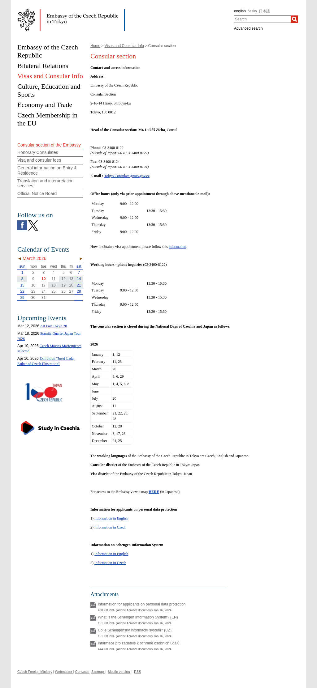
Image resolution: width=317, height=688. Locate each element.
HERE (154, 492)
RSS (137, 671)
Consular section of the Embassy (49, 144)
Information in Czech (110, 527)
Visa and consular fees (39, 160)
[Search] (294, 19)
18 (53, 285)
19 (64, 285)
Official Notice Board (37, 193)
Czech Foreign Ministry (34, 671)
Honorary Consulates (37, 152)
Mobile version (119, 671)
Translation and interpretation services (45, 183)
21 (79, 285)
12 (64, 279)
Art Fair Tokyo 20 (53, 326)
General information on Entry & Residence (47, 170)
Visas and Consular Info (124, 46)
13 (71, 279)
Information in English (111, 518)
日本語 (264, 11)
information (177, 246)
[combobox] (262, 19)
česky (252, 11)
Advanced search (248, 28)
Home (95, 46)
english (240, 11)
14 (79, 279)
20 (71, 285)
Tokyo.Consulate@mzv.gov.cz (127, 176)
